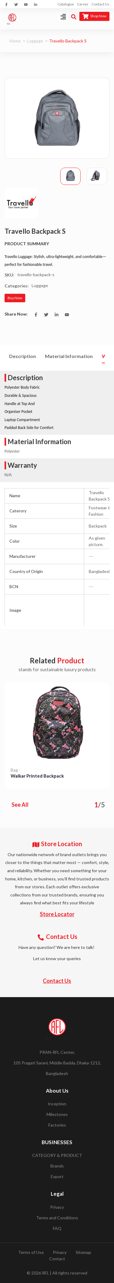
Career (82, 4)
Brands (57, 1165)
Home (15, 40)
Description (22, 356)
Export (57, 1176)
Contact (57, 1258)
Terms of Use (31, 1252)
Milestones (57, 1114)
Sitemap (83, 1252)
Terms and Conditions (57, 1217)
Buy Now (15, 298)
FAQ (57, 1228)
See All (20, 804)
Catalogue (65, 4)
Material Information (69, 356)
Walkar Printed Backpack (37, 776)
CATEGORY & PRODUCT (57, 1155)
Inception (57, 1103)
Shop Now (94, 16)
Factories (57, 1124)
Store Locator (57, 914)
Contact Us (100, 4)
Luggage (35, 40)
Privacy (57, 1207)
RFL (45, 1272)
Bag (14, 769)
